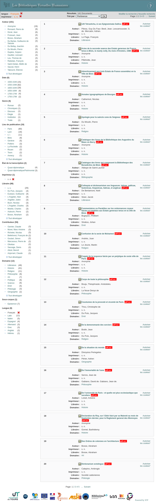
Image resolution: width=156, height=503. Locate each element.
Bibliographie (87, 177)
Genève (11, 141)
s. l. (9, 135)
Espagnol (12, 321)
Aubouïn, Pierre (14, 212)
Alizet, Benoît (13, 250)
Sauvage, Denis (14, 247)
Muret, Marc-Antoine (16, 229)
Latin (10, 316)
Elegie (10, 114)
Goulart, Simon (14, 238)
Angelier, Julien (14, 200)
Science (11, 283)
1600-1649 (12, 88)
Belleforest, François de (18, 235)
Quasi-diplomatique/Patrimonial (21, 170)
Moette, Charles (14, 209)
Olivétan (11, 244)
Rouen (10, 150)
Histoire (11, 268)
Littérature (12, 265)
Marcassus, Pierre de (17, 241)
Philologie (12, 289)
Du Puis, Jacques (15, 191)
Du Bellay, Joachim (16, 46)
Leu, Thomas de (15, 58)
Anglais (11, 330)
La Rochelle (13, 147)
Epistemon (12, 304)
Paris (10, 129)
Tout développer (14, 74)
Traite (10, 120)
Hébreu (11, 333)
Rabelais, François (15, 61)
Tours (10, 152)
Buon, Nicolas (13, 203)
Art (9, 277)
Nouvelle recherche (147, 14)
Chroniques (12, 108)
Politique (11, 280)
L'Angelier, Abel (14, 197)
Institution (12, 117)
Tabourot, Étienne (15, 70)
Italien (10, 318)
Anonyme (12, 26)
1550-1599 (12, 85)
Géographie (13, 292)
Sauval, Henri (13, 67)
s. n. (9, 188)
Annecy (11, 155)
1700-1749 (12, 94)
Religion (11, 271)
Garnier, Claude (14, 227)
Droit (10, 286)
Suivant (152, 16)
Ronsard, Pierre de (16, 29)
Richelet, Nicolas (15, 232)
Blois (10, 138)
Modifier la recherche (128, 14)
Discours (11, 111)
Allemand (12, 324)
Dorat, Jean (12, 32)
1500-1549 (12, 82)
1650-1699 (12, 91)
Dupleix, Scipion (14, 52)
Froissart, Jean (14, 35)
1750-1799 (12, 97)
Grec (10, 327)
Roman (11, 105)
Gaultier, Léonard (15, 55)
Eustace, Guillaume (16, 194)
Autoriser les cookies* (145, 25)
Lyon (10, 132)
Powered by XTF (141, 500)
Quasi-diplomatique (16, 167)
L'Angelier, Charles (16, 206)
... (146, 16)
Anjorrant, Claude (15, 253)
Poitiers (11, 144)
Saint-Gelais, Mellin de (17, 64)
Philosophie (12, 274)
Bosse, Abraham (15, 38)
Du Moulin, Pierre (15, 49)
